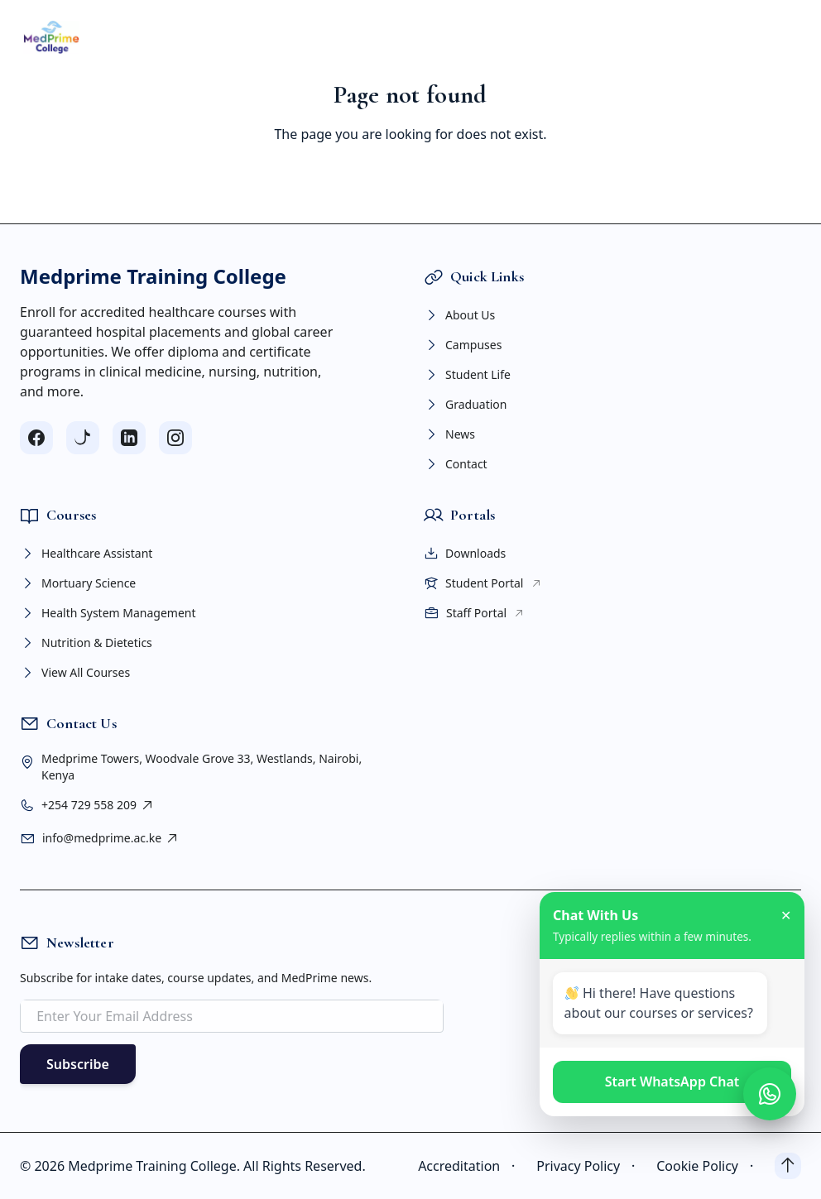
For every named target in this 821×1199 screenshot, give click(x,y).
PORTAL (505, 37)
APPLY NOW (736, 37)
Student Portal (483, 583)
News (449, 434)
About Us (459, 315)
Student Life (467, 374)
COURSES (243, 37)
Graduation (465, 404)
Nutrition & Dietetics (86, 643)
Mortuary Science (78, 583)
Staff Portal (474, 613)
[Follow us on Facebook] (36, 437)
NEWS (564, 37)
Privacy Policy (589, 1166)
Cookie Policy (708, 1166)
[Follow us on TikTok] (82, 437)
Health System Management (108, 613)
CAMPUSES (326, 37)
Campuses (463, 345)
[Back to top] (788, 1166)
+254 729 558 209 (98, 805)
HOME (98, 37)
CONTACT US (634, 37)
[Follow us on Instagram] (175, 437)
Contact (455, 464)
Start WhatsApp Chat (672, 1081)
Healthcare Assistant (86, 553)
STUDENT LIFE (419, 37)
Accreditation (470, 1166)
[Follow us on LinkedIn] (129, 437)
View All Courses (75, 672)
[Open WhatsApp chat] (769, 1093)
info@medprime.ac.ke (111, 838)
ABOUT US (164, 37)
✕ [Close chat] (785, 915)
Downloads (465, 553)
